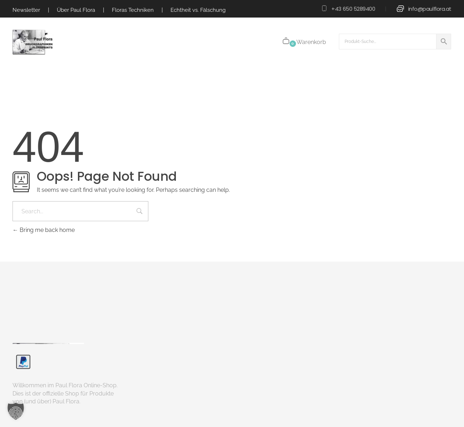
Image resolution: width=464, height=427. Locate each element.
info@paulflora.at (429, 9)
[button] (15, 411)
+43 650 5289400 (353, 9)
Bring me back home (44, 230)
